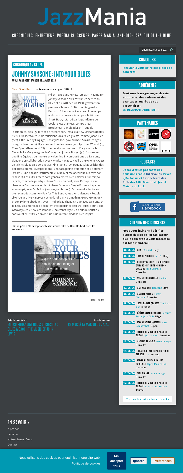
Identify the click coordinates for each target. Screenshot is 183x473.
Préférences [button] (163, 461)
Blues (38, 64)
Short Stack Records (24, 89)
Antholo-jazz (129, 35)
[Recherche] (154, 50)
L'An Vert (147, 250)
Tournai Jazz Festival (156, 386)
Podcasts (147, 162)
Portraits (65, 35)
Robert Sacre (30, 80)
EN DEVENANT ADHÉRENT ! (140, 109)
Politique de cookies (86, 463)
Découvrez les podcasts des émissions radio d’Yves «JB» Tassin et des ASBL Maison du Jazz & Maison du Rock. (147, 178)
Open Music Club (157, 364)
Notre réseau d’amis (20, 439)
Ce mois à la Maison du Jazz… (89, 324)
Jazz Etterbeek (154, 269)
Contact (12, 444)
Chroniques (22, 35)
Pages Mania (103, 35)
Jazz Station (151, 335)
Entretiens (45, 35)
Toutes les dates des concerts (147, 399)
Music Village (163, 341)
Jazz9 (158, 256)
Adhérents (147, 85)
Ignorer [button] (138, 461)
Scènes (83, 35)
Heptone (157, 288)
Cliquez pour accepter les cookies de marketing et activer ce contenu (58, 263)
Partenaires (147, 123)
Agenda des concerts (147, 222)
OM (147, 354)
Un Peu (163, 278)
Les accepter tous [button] (116, 461)
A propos (13, 429)
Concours (147, 59)
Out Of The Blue (157, 35)
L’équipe (13, 434)
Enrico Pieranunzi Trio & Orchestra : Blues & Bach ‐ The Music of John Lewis (33, 329)
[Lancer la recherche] (171, 49)
